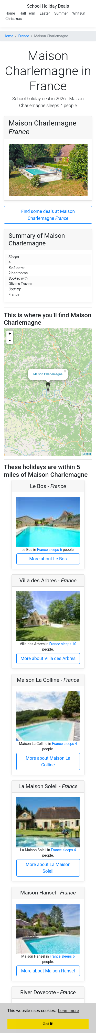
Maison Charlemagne (47, 374)
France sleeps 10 (62, 644)
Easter (45, 13)
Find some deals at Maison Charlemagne (48, 215)
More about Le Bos (48, 558)
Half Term (27, 13)
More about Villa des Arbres (48, 658)
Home (10, 13)
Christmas (13, 19)
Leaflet (86, 453)
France (23, 36)
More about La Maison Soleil (48, 868)
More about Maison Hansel (48, 970)
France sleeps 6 (49, 550)
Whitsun (78, 13)
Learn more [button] (68, 1010)
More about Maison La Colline (48, 761)
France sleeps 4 (64, 744)
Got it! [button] (47, 1024)
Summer (61, 13)
